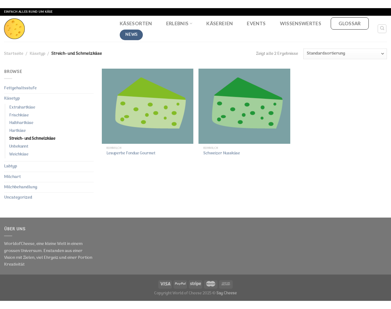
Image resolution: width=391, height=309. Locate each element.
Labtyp (10, 166)
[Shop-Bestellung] (345, 54)
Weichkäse (19, 154)
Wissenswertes (300, 23)
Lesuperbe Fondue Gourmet (130, 153)
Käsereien (219, 23)
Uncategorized (18, 197)
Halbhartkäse (21, 123)
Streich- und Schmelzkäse (32, 139)
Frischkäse (19, 115)
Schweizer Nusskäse (221, 153)
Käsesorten (136, 23)
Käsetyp (37, 53)
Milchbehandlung (20, 187)
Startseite (13, 53)
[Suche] (382, 28)
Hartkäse (17, 131)
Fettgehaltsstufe (20, 88)
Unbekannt (18, 147)
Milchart (12, 176)
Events (256, 23)
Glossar (350, 23)
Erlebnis (179, 23)
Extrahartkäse (22, 107)
